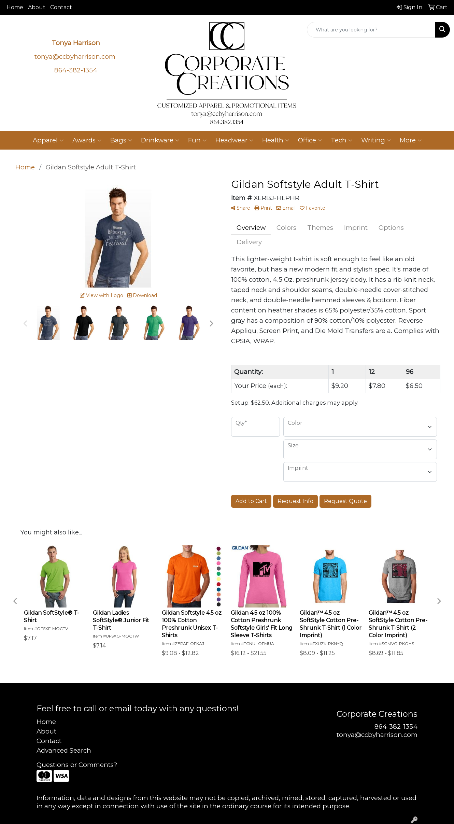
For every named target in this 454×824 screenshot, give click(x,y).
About (36, 7)
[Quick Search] (371, 30)
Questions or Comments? (77, 765)
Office (310, 140)
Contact (61, 7)
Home (14, 7)
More (411, 140)
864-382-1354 (395, 726)
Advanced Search (64, 750)
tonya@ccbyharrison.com (74, 56)
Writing (376, 140)
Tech (341, 140)
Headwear (234, 140)
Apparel (48, 140)
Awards (86, 140)
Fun (197, 140)
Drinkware (160, 140)
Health (275, 140)
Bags (121, 140)
